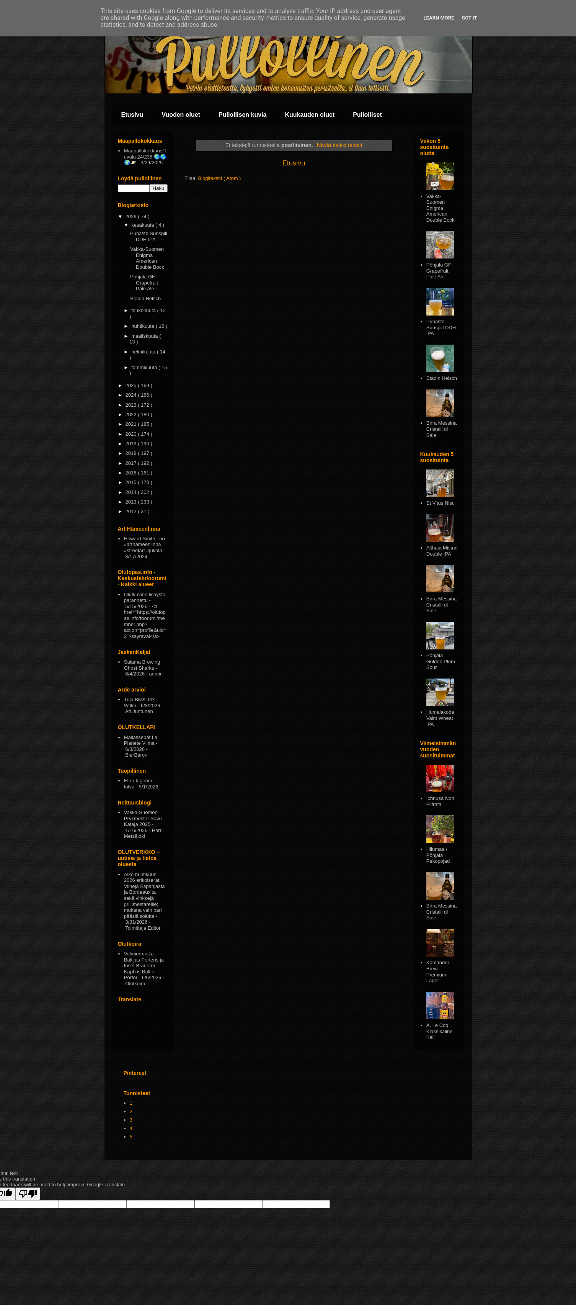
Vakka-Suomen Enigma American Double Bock (147, 258)
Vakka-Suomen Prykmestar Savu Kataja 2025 (143, 818)
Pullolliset (367, 114)
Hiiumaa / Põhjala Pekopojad (438, 855)
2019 (132, 443)
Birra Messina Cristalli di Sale (441, 429)
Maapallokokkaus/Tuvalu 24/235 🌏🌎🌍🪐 (145, 156)
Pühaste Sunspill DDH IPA (148, 236)
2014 (132, 492)
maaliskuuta (145, 336)
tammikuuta (144, 367)
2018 (132, 453)
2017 (132, 463)
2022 (132, 414)
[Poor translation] (28, 1193)
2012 (132, 511)
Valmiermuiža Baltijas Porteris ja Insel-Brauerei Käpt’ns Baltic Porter (144, 965)
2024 (132, 395)
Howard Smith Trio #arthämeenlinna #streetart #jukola (144, 544)
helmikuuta (144, 352)
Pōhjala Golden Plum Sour (440, 661)
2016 (132, 473)
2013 (132, 502)
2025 (132, 385)
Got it (469, 18)
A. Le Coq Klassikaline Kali (439, 1031)
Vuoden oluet (181, 114)
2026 (132, 216)
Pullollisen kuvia (242, 114)
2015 (132, 482)
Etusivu (132, 114)
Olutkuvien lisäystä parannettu (144, 597)
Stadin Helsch (145, 298)
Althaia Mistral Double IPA (442, 551)
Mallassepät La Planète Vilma (140, 740)
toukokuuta (144, 310)
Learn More (439, 18)
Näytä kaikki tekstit (339, 145)
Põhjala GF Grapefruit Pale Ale (144, 282)
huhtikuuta (143, 326)
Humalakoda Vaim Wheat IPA (440, 718)
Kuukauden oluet (310, 114)
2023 (132, 405)
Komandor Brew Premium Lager (437, 971)
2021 (132, 424)
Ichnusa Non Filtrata (440, 801)
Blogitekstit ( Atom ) (219, 178)
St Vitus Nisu (440, 503)
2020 (132, 434)
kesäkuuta (143, 225)
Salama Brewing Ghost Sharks (142, 665)
